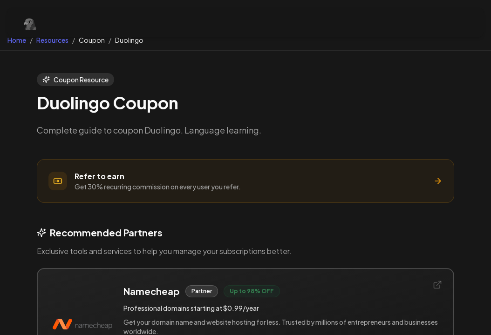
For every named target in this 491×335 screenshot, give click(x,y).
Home (16, 40)
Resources (52, 40)
